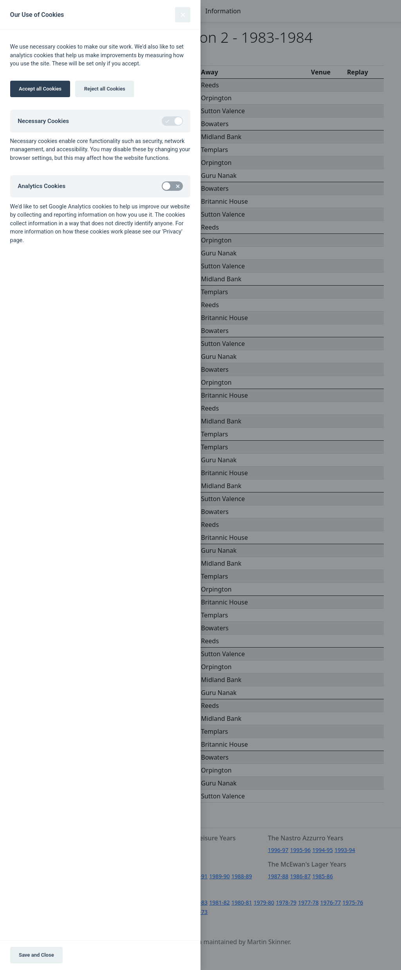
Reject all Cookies (104, 89)
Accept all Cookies (40, 89)
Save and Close (36, 955)
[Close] (182, 14)
